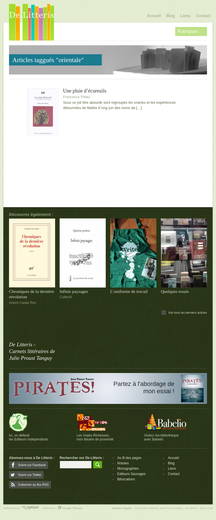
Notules (123, 463)
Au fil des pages (129, 458)
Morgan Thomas (70, 508)
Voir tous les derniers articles (187, 312)
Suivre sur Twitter (29, 474)
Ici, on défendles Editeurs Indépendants (28, 437)
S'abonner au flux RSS (33, 484)
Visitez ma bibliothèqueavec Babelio (161, 437)
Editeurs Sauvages (131, 474)
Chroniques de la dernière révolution (31, 294)
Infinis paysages (74, 291)
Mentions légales (122, 508)
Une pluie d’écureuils (84, 91)
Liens (185, 15)
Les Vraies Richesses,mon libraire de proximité (94, 437)
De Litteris (31, 22)
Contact (203, 15)
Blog (170, 15)
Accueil (154, 15)
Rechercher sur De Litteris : (82, 458)
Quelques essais (175, 291)
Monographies (128, 469)
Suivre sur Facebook (32, 465)
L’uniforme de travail (129, 291)
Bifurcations (126, 479)
